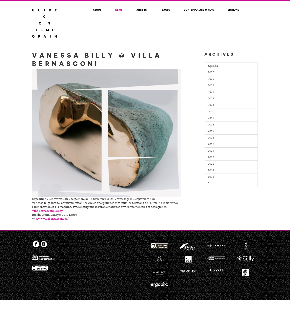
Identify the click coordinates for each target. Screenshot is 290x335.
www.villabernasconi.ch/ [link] (52, 219)
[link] (47, 211)
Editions (233, 9)
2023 (211, 92)
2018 (211, 124)
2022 (211, 98)
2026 (211, 72)
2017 (211, 131)
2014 (211, 151)
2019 (211, 118)
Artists (141, 9)
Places (165, 9)
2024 (211, 85)
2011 (211, 170)
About (97, 9)
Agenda (213, 66)
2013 (211, 157)
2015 (211, 144)
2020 (211, 111)
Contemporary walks (199, 9)
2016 (211, 138)
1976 (211, 177)
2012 (211, 164)
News (119, 9)
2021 (211, 105)
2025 (211, 79)
